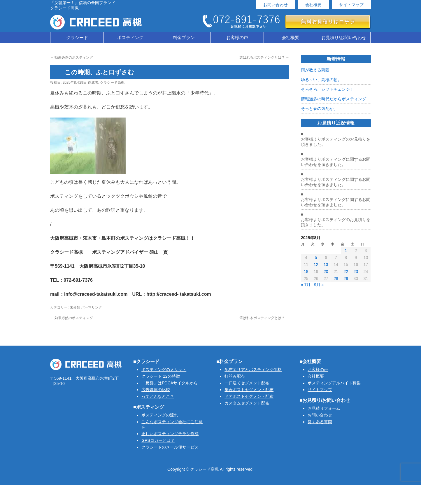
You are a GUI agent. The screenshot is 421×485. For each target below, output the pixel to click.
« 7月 (306, 284)
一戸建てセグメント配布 (246, 383)
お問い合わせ (275, 4)
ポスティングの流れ (159, 415)
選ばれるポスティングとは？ (264, 57)
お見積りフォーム (324, 408)
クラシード (77, 37)
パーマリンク (91, 307)
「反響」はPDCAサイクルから (169, 383)
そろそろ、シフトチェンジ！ (327, 89)
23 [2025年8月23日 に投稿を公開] (355, 271)
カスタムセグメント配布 (246, 403)
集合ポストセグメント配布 (248, 389)
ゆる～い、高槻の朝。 (321, 79)
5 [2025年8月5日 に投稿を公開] (316, 257)
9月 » (319, 284)
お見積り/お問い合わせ (343, 37)
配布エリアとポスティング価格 (253, 369)
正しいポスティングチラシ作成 (170, 433)
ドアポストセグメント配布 (248, 396)
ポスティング (130, 37)
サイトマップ (351, 4)
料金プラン (184, 37)
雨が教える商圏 (315, 70)
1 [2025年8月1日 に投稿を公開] (346, 250)
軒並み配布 (234, 376)
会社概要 (313, 4)
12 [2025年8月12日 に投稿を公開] (316, 264)
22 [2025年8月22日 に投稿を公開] (345, 271)
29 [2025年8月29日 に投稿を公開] (345, 278)
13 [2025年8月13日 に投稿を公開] (326, 264)
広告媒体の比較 (155, 389)
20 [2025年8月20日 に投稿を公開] (326, 271)
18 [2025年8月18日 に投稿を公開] (306, 271)
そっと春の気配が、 (319, 108)
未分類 (75, 307)
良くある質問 (320, 421)
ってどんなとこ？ (157, 396)
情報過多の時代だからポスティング (333, 99)
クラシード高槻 (112, 82)
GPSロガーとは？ (158, 440)
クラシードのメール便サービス (170, 447)
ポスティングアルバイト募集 (334, 383)
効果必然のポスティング (71, 57)
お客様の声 (237, 37)
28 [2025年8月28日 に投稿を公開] (336, 278)
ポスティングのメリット (163, 369)
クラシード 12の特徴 (160, 376)
